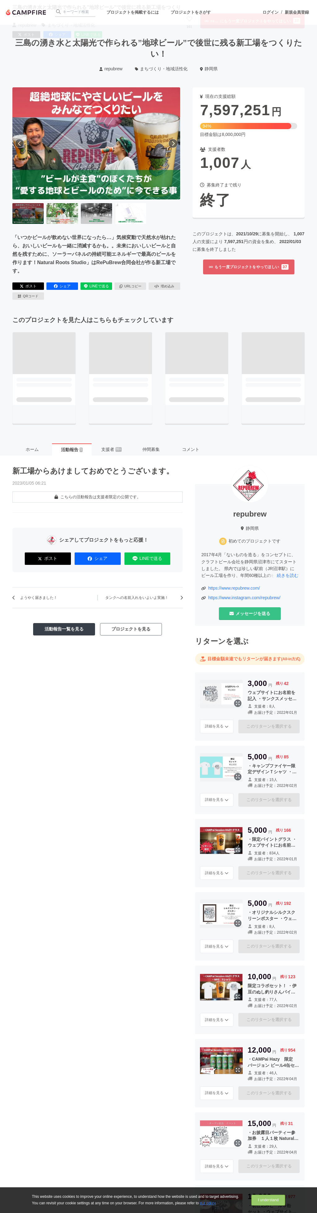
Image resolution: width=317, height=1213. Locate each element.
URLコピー (130, 286)
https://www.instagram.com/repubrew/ (244, 597)
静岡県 (209, 68)
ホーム (32, 449)
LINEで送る (96, 286)
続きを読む (287, 575)
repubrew (111, 68)
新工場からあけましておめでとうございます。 (93, 471)
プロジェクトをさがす (191, 12)
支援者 (111, 449)
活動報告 (72, 449)
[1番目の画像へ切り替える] (28, 213)
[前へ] (19, 143)
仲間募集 (151, 449)
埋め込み (164, 286)
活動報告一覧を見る (64, 628)
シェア (62, 286)
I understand (268, 1200)
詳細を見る (216, 726)
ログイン (271, 12)
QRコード (28, 296)
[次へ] (173, 143)
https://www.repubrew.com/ (234, 588)
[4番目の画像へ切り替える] (130, 213)
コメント (190, 449)
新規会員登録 (297, 12)
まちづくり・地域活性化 (161, 68)
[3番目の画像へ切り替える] (96, 213)
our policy (207, 1203)
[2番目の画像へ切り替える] (62, 213)
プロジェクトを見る (130, 628)
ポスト (28, 286)
